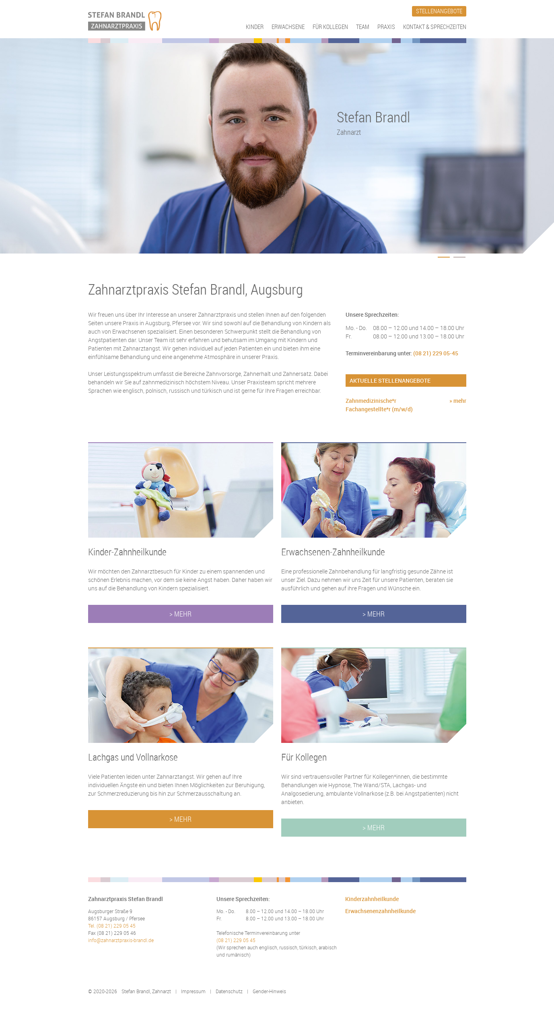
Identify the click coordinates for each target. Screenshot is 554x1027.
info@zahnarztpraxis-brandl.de (121, 940)
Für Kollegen (330, 27)
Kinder (255, 27)
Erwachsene (288, 27)
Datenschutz (229, 991)
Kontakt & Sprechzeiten (434, 27)
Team (362, 27)
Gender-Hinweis (269, 991)
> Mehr (180, 614)
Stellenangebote (439, 11)
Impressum (193, 991)
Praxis (386, 27)
